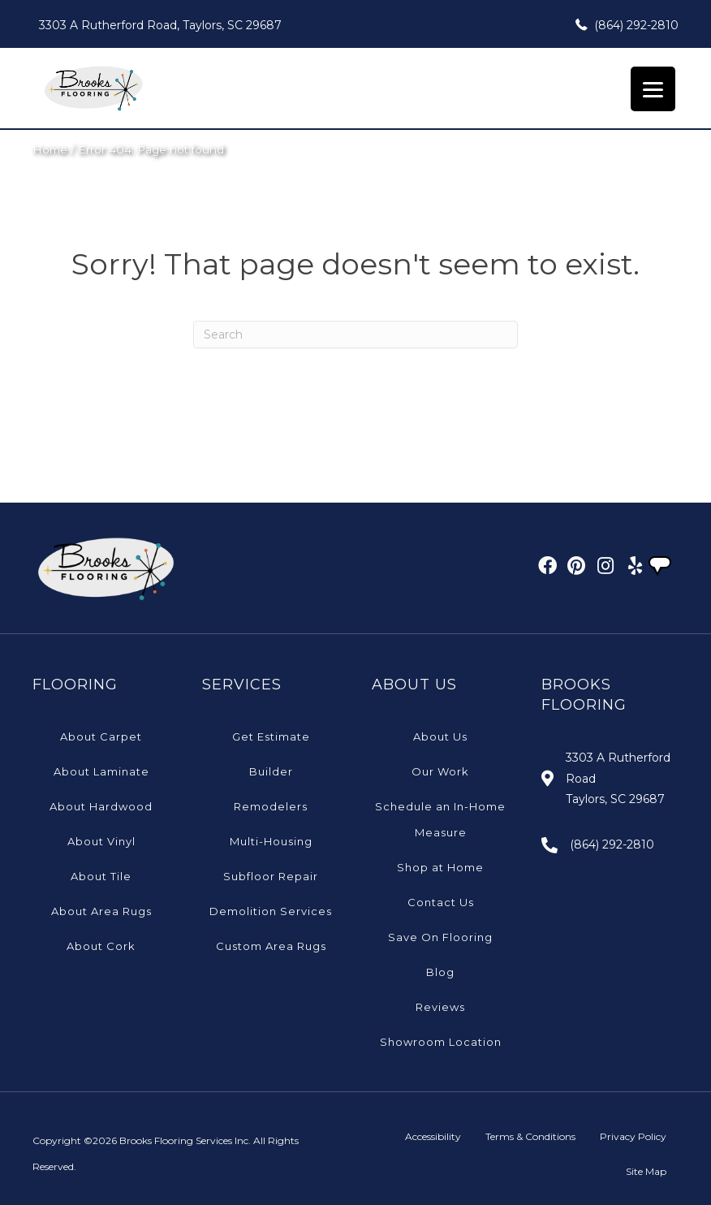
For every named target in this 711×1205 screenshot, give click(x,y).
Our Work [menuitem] (440, 771)
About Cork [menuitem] (101, 945)
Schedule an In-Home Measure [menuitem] (440, 819)
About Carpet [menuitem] (101, 736)
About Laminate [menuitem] (101, 771)
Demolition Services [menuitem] (270, 911)
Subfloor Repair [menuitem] (270, 876)
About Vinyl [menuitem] (101, 841)
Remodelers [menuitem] (271, 806)
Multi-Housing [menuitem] (271, 841)
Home (49, 149)
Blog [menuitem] (440, 971)
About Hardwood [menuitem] (101, 806)
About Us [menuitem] (440, 736)
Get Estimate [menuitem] (271, 736)
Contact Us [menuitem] (440, 902)
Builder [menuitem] (271, 771)
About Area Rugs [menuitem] (101, 911)
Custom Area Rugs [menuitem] (271, 945)
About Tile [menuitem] (101, 876)
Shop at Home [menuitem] (440, 867)
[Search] (355, 334)
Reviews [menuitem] (440, 1006)
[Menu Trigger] (653, 89)
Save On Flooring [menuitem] (440, 937)
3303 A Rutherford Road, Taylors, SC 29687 (160, 25)
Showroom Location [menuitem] (441, 1041)
